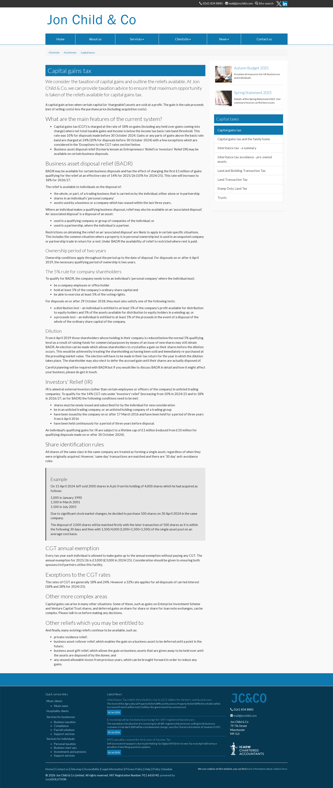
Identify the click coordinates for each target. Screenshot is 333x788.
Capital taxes (88, 52)
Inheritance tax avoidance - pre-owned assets (244, 159)
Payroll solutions (64, 730)
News (224, 39)
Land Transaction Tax (232, 179)
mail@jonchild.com (240, 3)
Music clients (54, 701)
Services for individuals (61, 738)
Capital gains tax (229, 130)
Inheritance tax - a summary (236, 148)
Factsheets (70, 52)
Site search (266, 3)
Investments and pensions (70, 751)
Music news (61, 706)
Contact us (264, 39)
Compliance (61, 726)
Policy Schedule (162, 769)
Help (148, 769)
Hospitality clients (58, 711)
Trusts (222, 197)
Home (60, 39)
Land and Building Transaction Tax (241, 170)
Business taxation (65, 722)
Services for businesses (61, 717)
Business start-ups (65, 747)
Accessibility (91, 769)
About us (95, 39)
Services (137, 39)
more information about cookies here (267, 768)
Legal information (112, 769)
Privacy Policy (134, 769)
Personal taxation (65, 744)
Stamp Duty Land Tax (232, 188)
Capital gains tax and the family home (243, 139)
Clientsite (183, 39)
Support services (64, 734)
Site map (76, 769)
